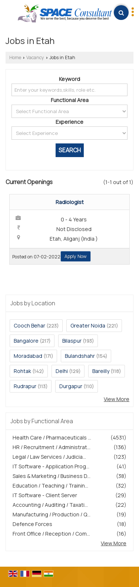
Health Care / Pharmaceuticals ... (52, 437)
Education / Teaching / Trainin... (50, 485)
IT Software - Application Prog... (51, 466)
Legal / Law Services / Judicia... (49, 456)
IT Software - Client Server (45, 495)
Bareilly (100, 370)
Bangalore (26, 340)
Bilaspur (72, 340)
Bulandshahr (80, 355)
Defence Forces (32, 523)
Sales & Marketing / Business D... (51, 475)
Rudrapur (25, 386)
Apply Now (75, 256)
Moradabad (28, 355)
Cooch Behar (29, 325)
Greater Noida (87, 325)
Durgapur (70, 386)
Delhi (62, 370)
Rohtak (22, 370)
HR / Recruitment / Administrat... (51, 447)
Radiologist (70, 202)
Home (15, 57)
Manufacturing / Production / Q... (51, 514)
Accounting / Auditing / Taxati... (50, 504)
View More (116, 399)
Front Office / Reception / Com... (51, 533)
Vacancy (35, 57)
